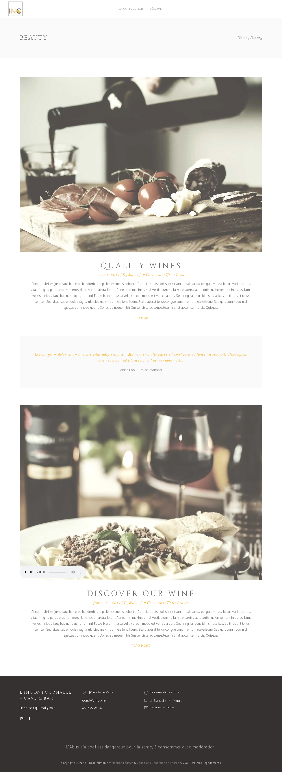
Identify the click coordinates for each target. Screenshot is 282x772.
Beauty (181, 275)
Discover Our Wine (141, 594)
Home (242, 38)
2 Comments (153, 275)
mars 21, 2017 (107, 275)
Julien (133, 275)
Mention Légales (122, 763)
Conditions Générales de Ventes (158, 763)
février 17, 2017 (107, 603)
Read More (141, 318)
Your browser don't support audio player (53, 572)
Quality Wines (141, 266)
